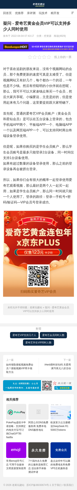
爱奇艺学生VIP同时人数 (38, 342)
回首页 (7, 13)
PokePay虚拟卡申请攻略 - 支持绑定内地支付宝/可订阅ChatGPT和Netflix (16, 421)
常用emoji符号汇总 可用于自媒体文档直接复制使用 (16, 456)
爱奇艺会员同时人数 (53, 335)
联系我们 (69, 485)
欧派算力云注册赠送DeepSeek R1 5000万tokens (61, 417)
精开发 (55, 13)
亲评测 (31, 13)
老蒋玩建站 (38, 4)
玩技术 (43, 13)
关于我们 (57, 485)
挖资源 (47, 35)
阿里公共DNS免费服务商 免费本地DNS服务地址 (38, 417)
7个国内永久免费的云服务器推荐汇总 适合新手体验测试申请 (38, 457)
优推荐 (19, 13)
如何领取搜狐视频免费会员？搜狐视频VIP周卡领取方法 (19, 368)
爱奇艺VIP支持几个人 (24, 335)
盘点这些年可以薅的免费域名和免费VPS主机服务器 (61, 456)
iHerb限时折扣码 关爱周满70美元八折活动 (58, 366)
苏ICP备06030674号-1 (38, 485)
